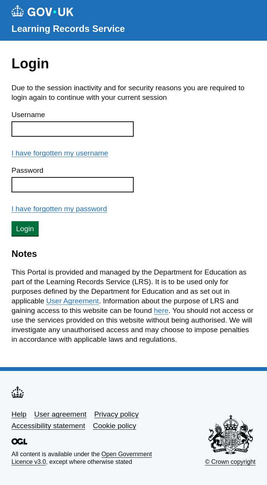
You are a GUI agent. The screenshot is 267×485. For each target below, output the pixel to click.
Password (27, 170)
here (161, 310)
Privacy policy (116, 414)
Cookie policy (114, 426)
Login (25, 229)
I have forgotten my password (59, 209)
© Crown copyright (230, 462)
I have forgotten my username (59, 153)
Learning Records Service (68, 28)
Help (18, 414)
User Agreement (72, 301)
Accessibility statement (48, 426)
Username (28, 115)
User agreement (60, 414)
